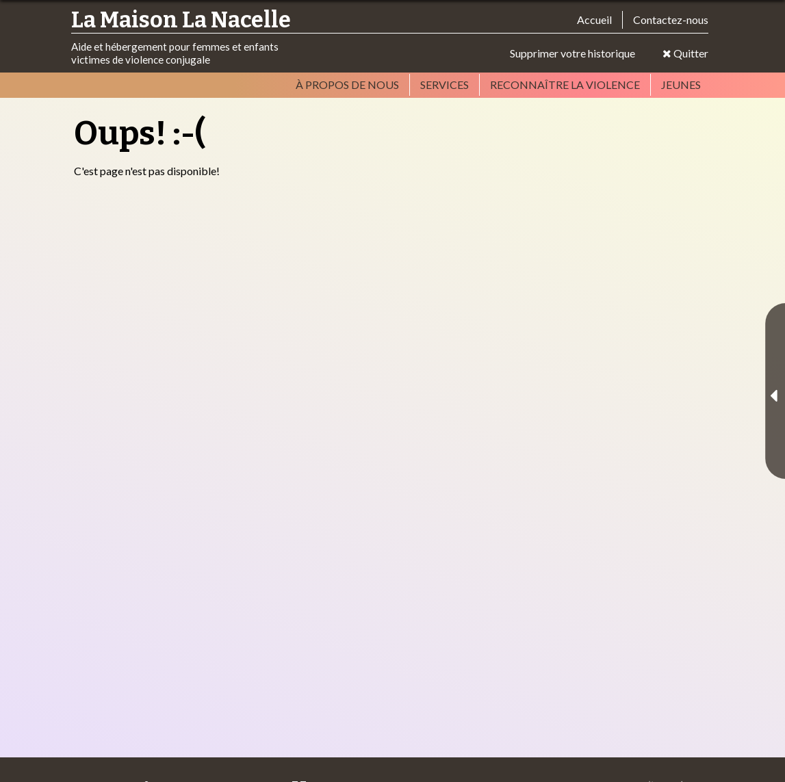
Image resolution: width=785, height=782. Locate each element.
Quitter (685, 53)
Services (444, 84)
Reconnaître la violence (565, 84)
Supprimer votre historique (572, 53)
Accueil (594, 19)
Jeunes (681, 84)
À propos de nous (347, 84)
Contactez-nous (670, 19)
